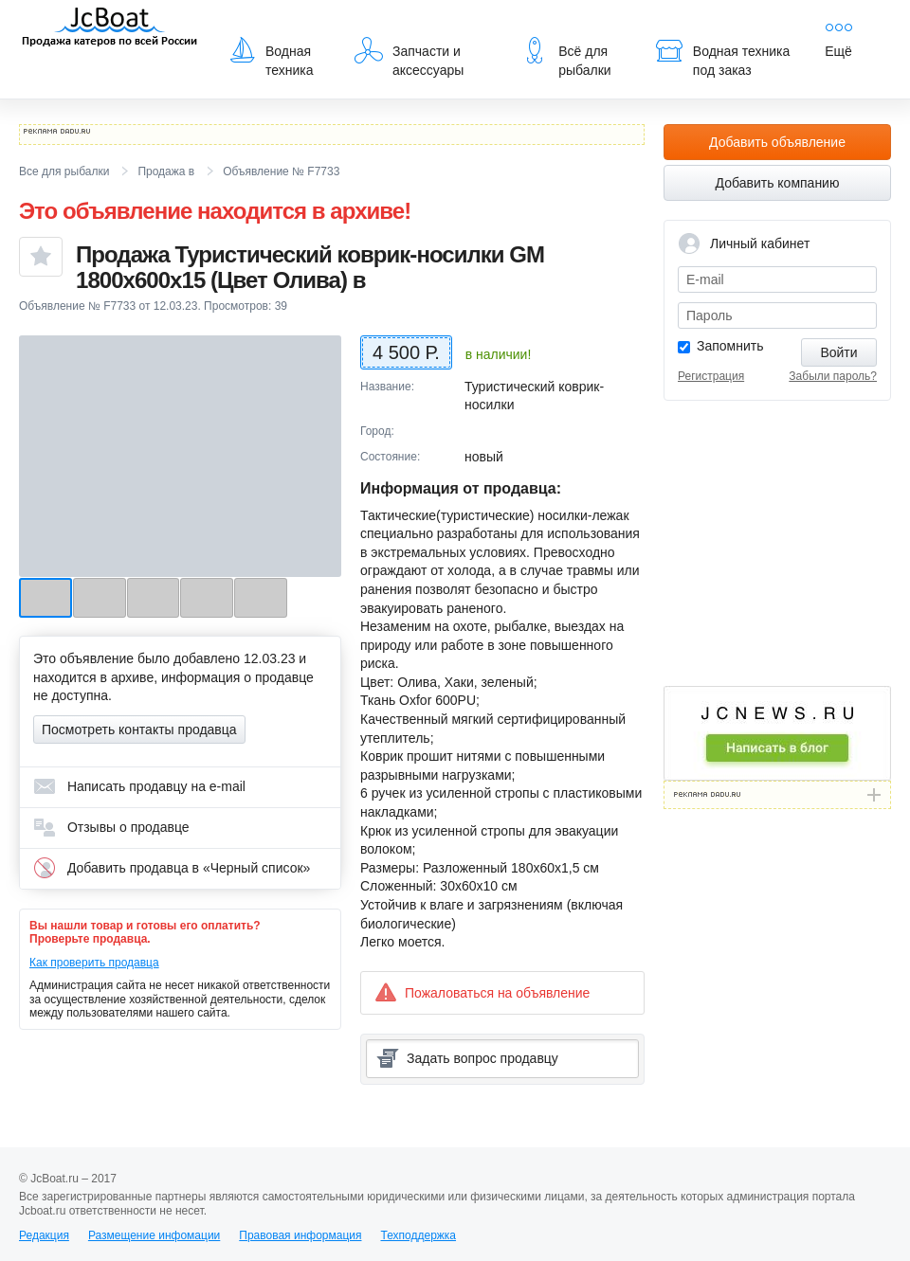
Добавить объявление (777, 142)
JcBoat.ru (110, 28)
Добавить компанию (778, 182)
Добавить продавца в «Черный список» (171, 867)
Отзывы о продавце (111, 827)
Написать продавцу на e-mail (139, 786)
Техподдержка (418, 1235)
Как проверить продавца (94, 962)
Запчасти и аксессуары (409, 57)
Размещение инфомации (154, 1235)
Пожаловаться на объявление (482, 992)
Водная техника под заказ (722, 57)
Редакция (44, 1235)
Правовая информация (300, 1235)
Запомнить (730, 345)
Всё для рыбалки (565, 57)
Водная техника (271, 57)
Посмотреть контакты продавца (139, 729)
